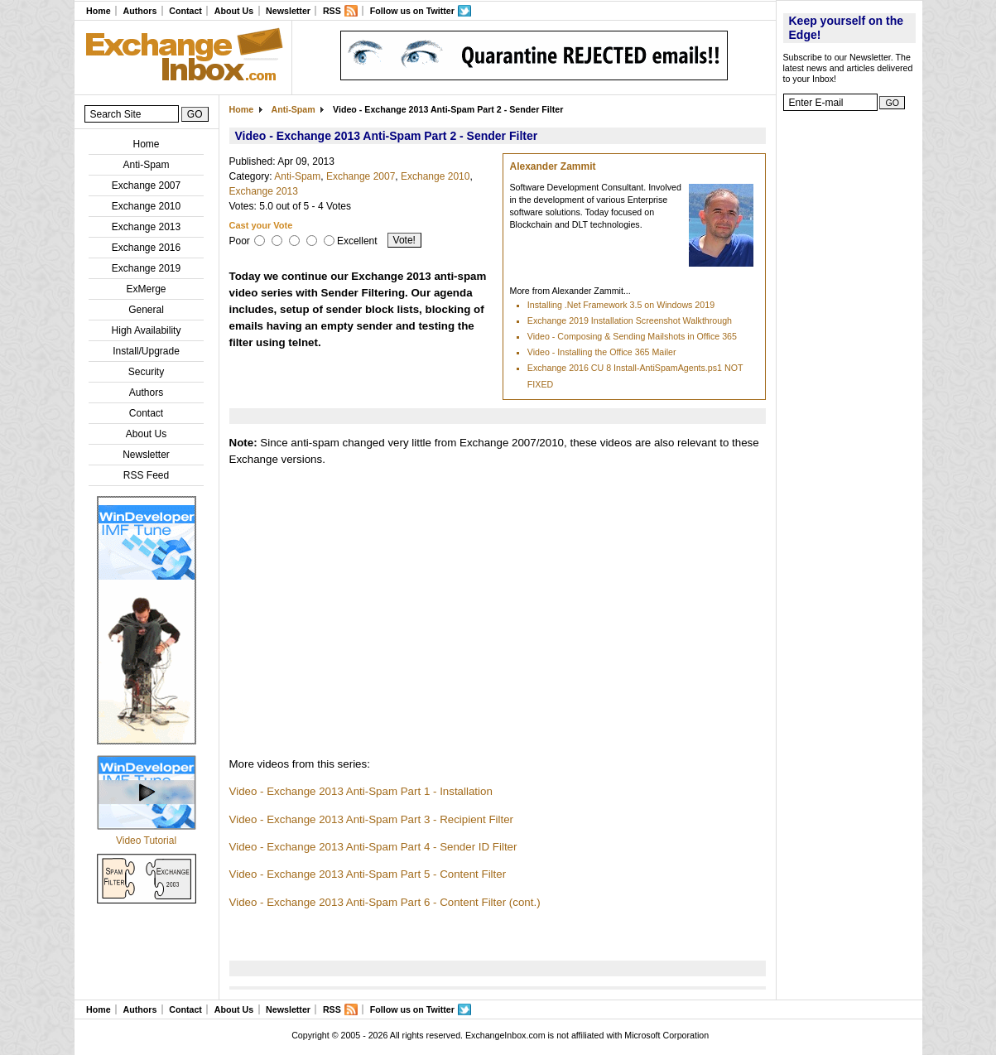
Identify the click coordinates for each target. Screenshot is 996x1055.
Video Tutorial (146, 840)
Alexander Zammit (553, 166)
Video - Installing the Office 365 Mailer (601, 352)
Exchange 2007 (146, 185)
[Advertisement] (849, 368)
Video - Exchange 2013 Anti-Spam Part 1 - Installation (361, 791)
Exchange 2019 (146, 268)
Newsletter (288, 11)
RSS (332, 11)
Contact (185, 11)
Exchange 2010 (146, 206)
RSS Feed (146, 475)
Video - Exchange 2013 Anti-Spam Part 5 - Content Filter (368, 874)
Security (146, 372)
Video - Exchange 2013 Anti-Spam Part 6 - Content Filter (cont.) (385, 902)
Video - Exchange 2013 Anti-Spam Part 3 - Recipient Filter (371, 819)
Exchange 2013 (146, 227)
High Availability (146, 330)
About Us (233, 11)
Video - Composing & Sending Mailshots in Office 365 (632, 336)
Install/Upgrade (146, 351)
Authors (139, 11)
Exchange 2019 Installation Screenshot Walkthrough (629, 320)
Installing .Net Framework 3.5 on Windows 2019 (621, 305)
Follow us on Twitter (412, 11)
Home (98, 11)
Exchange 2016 (146, 247)
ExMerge (146, 289)
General (146, 310)
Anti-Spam (146, 165)
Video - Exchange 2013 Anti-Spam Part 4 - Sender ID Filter (373, 847)
